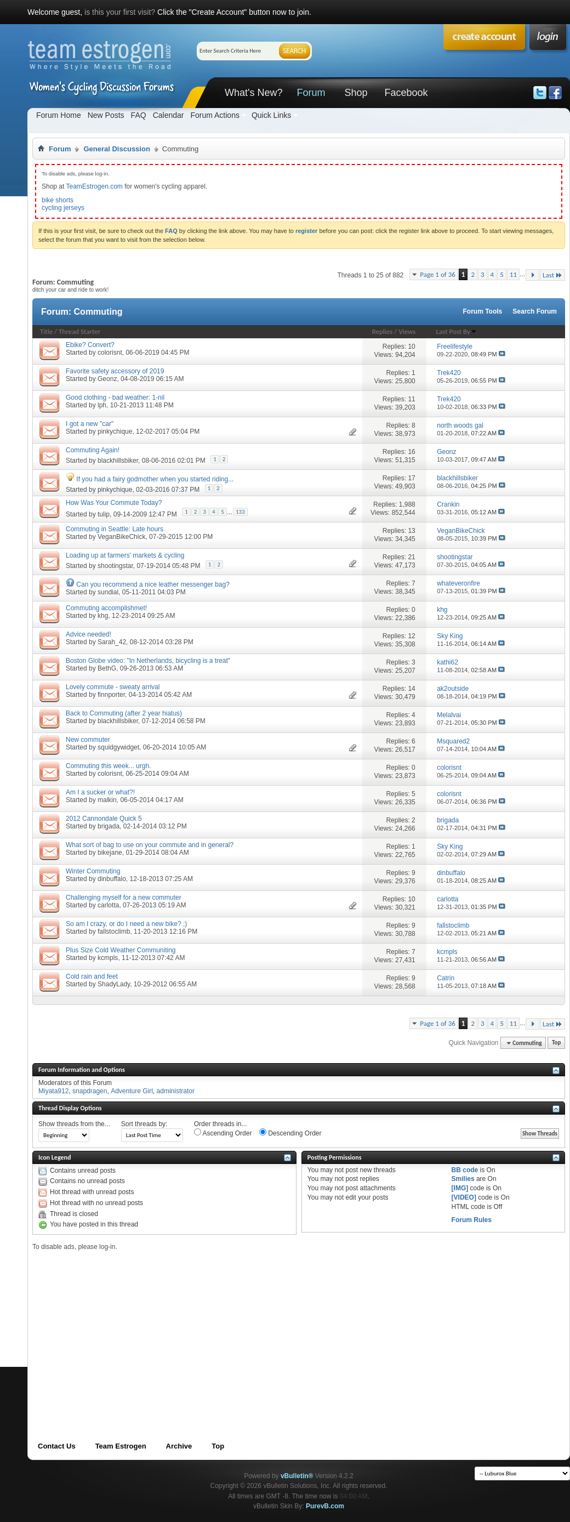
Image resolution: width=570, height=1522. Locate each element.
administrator (176, 1091)
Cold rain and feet (92, 976)
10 (411, 346)
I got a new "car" (89, 424)
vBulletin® (297, 1476)
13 (411, 531)
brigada (108, 826)
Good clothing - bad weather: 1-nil (115, 397)
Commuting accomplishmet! (106, 608)
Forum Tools (483, 311)
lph (102, 405)
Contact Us (57, 1446)
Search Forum (534, 311)
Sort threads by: (144, 1124)
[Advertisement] (208, 1328)
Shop (355, 92)
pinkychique (115, 431)
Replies (382, 331)
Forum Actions (214, 115)
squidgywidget (118, 747)
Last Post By (456, 331)
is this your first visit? (119, 12)
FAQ (138, 115)
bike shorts (57, 200)
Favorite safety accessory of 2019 (115, 371)
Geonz (107, 379)
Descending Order (290, 1132)
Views (406, 331)
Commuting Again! (92, 450)
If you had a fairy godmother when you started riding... (154, 479)
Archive (179, 1446)
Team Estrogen (120, 1446)
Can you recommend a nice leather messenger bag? (153, 584)
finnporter (111, 694)
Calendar (168, 115)
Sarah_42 (112, 642)
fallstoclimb (114, 931)
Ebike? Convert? (90, 345)
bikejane (110, 852)
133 (240, 511)
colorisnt (110, 352)
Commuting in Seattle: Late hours (114, 529)
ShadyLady (114, 984)
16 (411, 452)
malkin (107, 800)
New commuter (88, 739)
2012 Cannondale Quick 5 (104, 818)
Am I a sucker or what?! (100, 792)
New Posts (106, 115)
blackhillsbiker (118, 460)
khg (103, 616)
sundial (108, 592)
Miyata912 (53, 1091)
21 (411, 557)
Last (552, 275)
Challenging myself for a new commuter (123, 897)
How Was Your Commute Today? (114, 503)
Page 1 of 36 (437, 274)
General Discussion (116, 149)
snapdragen (89, 1091)
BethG (107, 668)
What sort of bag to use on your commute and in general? (149, 845)
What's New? (253, 92)
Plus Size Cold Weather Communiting (121, 950)
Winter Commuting (93, 871)
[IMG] (460, 1188)
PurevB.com (325, 1506)
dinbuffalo (112, 879)
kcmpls (108, 958)
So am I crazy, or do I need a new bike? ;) (126, 924)
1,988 (407, 504)
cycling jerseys (63, 208)
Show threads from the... (74, 1124)
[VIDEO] (464, 1197)
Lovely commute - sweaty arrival (112, 687)
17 (411, 478)
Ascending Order (223, 1132)
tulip (104, 514)
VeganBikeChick (121, 537)
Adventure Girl (132, 1091)
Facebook (406, 92)
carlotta (108, 905)
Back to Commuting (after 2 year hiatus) (124, 713)
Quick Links (271, 115)
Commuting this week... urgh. (108, 766)
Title (46, 331)
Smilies (463, 1179)
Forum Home (58, 115)
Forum (311, 92)
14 (411, 688)
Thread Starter (79, 331)
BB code (465, 1170)
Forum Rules (472, 1220)
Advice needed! (88, 634)
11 (513, 274)
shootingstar (115, 566)
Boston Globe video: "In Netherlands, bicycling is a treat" (148, 661)
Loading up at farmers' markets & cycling (125, 555)
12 (411, 636)
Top (556, 1043)
